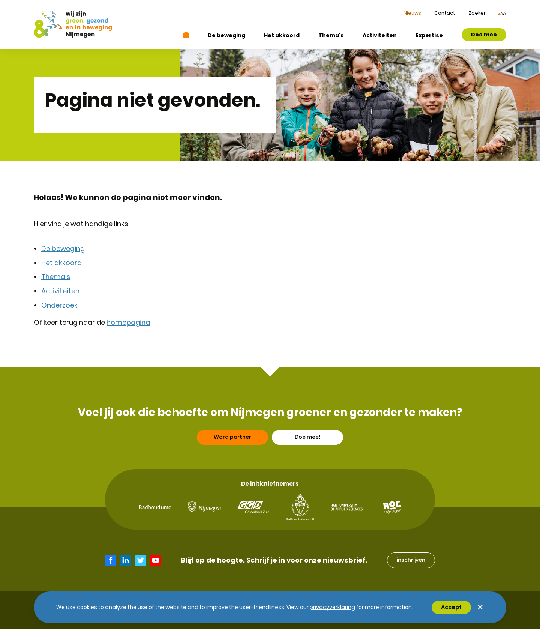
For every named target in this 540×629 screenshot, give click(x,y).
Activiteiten (380, 35)
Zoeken (477, 13)
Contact (444, 13)
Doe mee (484, 34)
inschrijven (411, 560)
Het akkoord (282, 35)
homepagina (128, 322)
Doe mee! (308, 440)
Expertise (429, 35)
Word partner (232, 440)
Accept (451, 607)
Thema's (331, 35)
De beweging (226, 35)
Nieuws (412, 13)
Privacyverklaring (332, 607)
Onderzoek (59, 305)
